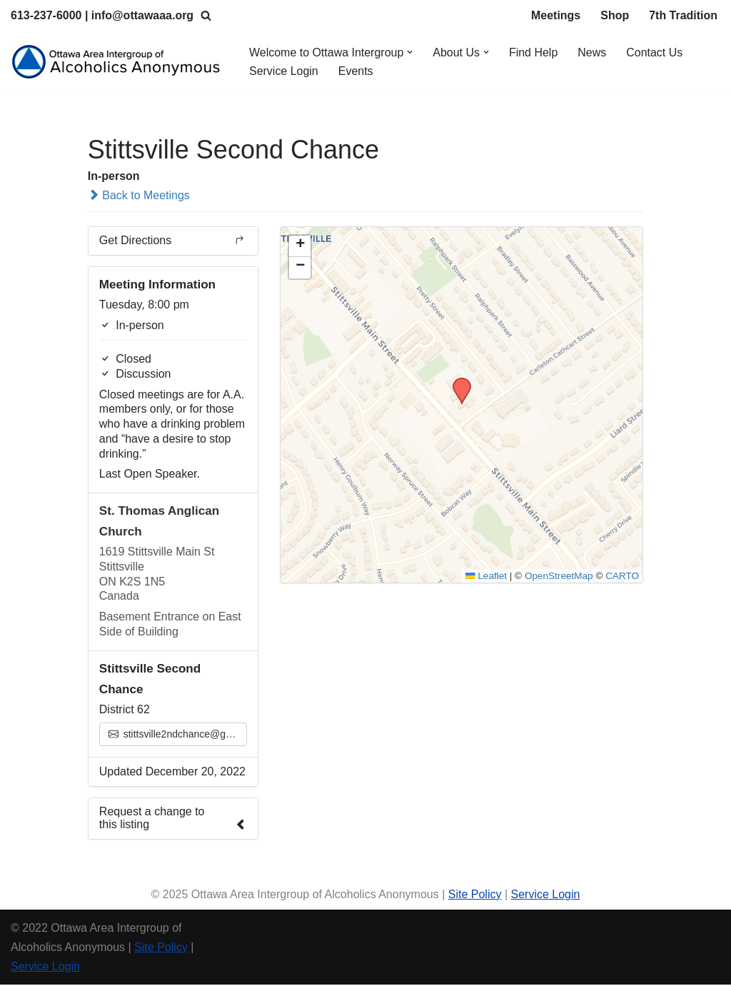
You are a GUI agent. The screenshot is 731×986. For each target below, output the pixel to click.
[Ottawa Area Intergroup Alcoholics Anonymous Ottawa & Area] (118, 62)
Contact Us (655, 52)
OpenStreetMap (559, 576)
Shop (614, 15)
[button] (410, 52)
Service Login (283, 71)
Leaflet (485, 576)
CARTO (622, 576)
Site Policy (475, 895)
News (592, 52)
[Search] (206, 15)
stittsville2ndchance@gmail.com (178, 735)
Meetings (555, 15)
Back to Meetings (139, 195)
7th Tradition (683, 15)
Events (355, 71)
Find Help (534, 52)
